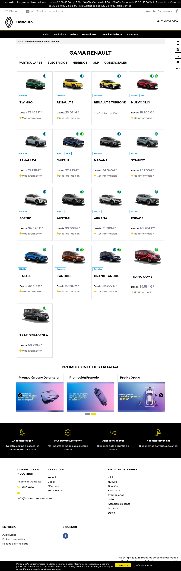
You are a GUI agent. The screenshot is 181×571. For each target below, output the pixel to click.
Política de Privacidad (15, 543)
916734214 (28, 487)
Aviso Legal (9, 534)
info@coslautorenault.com (34, 498)
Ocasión (113, 486)
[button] (87, 414)
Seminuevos (55, 490)
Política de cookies (13, 539)
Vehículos (59, 34)
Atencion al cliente (112, 34)
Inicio (45, 34)
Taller (73, 34)
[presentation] (20, 396)
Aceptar (123, 565)
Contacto (132, 34)
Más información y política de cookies (42, 569)
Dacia (51, 481)
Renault (52, 477)
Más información (30, 117)
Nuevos (112, 481)
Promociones (89, 34)
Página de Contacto (29, 481)
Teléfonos (11, 11)
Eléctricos (53, 486)
